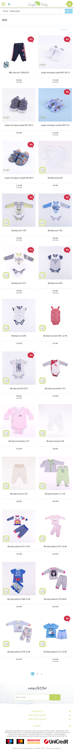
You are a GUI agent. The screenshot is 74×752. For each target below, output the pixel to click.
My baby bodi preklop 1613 (19, 441)
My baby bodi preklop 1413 (55, 388)
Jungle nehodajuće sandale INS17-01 (55, 125)
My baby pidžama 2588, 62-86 (18, 599)
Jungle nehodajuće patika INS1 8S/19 (55, 73)
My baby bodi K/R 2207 (19, 388)
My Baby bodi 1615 (19, 283)
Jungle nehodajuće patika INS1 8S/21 (18, 125)
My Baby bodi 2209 (19, 336)
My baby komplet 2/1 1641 (55, 494)
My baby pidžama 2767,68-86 (55, 599)
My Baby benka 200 (55, 178)
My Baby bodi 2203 (55, 283)
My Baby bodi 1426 (55, 231)
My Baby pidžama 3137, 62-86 (55, 652)
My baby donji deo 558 (55, 441)
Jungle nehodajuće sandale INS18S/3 (18, 178)
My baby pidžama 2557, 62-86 (55, 546)
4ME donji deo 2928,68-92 (19, 73)
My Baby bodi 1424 (19, 231)
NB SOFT (41, 748)
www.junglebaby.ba (25, 748)
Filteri (69, 11)
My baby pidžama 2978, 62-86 (18, 652)
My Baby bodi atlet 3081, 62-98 (55, 336)
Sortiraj (5, 11)
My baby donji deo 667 (19, 494)
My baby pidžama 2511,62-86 (19, 546)
